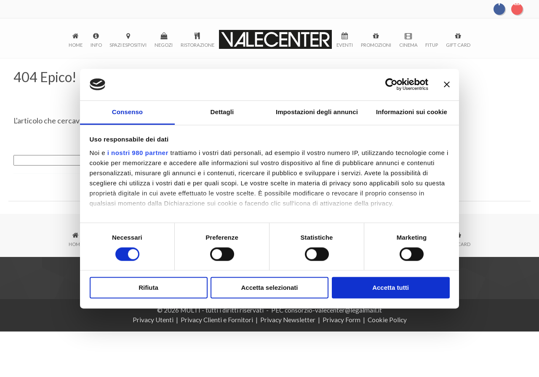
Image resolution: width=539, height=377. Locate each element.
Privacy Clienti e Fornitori (217, 320)
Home (76, 45)
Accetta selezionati (269, 288)
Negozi (164, 45)
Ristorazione (197, 45)
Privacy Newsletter (287, 320)
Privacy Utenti (153, 320)
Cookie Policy (387, 320)
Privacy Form (341, 320)
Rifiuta (148, 288)
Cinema (408, 45)
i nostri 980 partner (137, 153)
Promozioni (376, 45)
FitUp (431, 45)
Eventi (344, 45)
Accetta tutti (390, 288)
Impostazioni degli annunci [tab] (317, 112)
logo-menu (275, 39)
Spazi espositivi (128, 45)
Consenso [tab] (127, 112)
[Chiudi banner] (447, 84)
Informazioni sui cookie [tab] (411, 112)
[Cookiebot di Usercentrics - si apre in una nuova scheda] (391, 84)
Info (96, 45)
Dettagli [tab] (222, 112)
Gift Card (458, 45)
